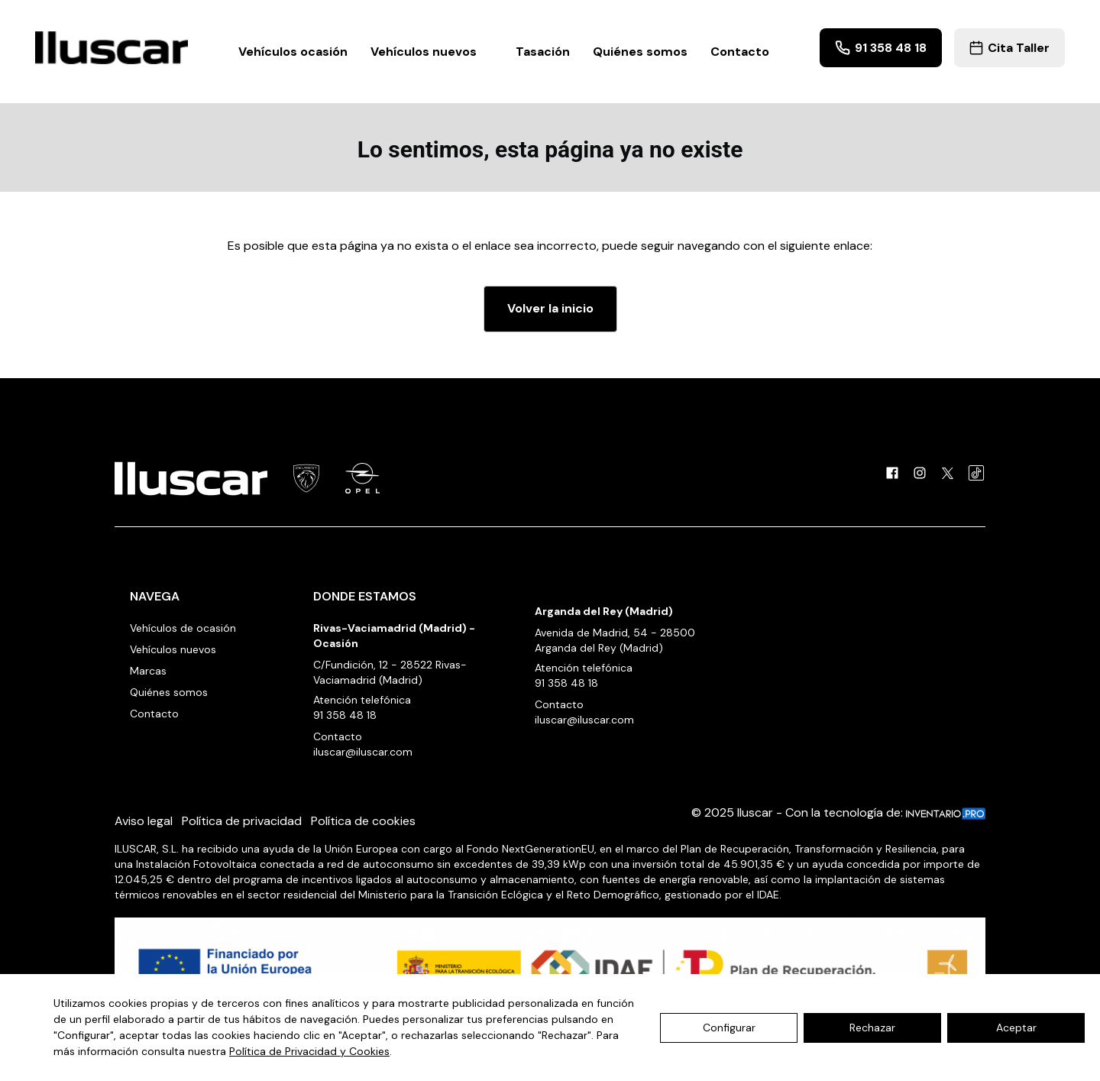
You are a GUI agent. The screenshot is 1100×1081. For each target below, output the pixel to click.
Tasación (543, 52)
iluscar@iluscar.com (362, 752)
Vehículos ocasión (293, 52)
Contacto (739, 52)
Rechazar (872, 1027)
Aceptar (1016, 1027)
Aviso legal (144, 821)
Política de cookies (363, 821)
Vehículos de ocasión (183, 628)
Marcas (148, 671)
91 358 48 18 (881, 48)
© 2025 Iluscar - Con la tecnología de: (838, 812)
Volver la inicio (550, 308)
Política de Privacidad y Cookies (309, 1051)
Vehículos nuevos (431, 52)
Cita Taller (1009, 48)
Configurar (729, 1027)
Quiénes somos (640, 52)
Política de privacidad (242, 821)
